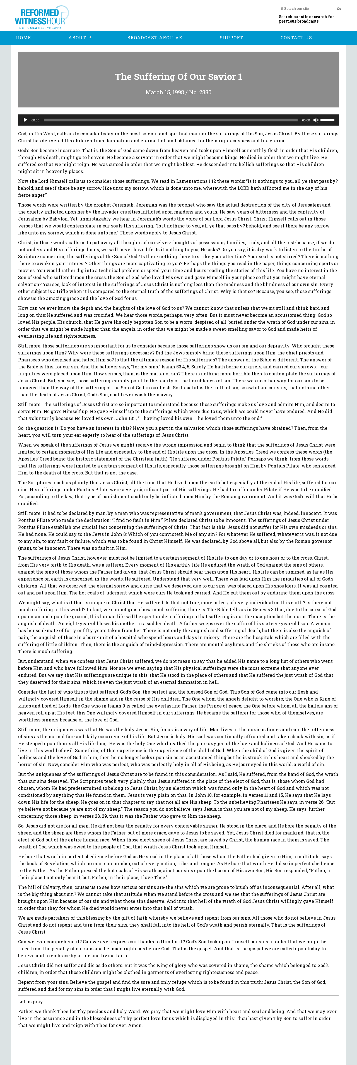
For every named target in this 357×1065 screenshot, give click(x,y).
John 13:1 (126, 418)
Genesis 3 (263, 609)
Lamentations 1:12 (196, 181)
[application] (178, 120)
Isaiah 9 (116, 706)
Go (339, 8)
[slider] (171, 120)
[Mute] (316, 120)
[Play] (25, 120)
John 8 (118, 534)
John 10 (203, 795)
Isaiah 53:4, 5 (175, 367)
